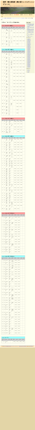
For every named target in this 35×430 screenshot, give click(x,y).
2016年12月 (29, 44)
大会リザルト (31, 14)
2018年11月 (29, 40)
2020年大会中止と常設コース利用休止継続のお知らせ (30, 25)
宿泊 (2, 16)
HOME (2, 14)
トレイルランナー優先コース (9, 14)
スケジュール (26, 14)
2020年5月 (28, 39)
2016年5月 (28, 46)
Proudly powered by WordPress (23, 346)
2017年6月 (28, 41)
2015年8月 (28, 49)
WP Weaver (31, 346)
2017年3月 (28, 43)
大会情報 (21, 14)
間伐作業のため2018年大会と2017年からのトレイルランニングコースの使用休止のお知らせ (30, 31)
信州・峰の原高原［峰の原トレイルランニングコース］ (11, 346)
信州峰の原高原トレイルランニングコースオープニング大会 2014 (15, 18)
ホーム (2, 18)
